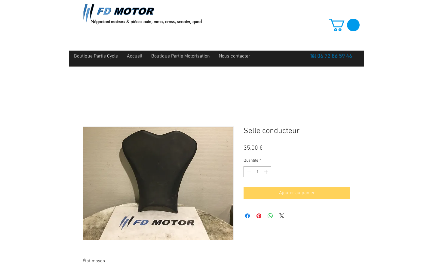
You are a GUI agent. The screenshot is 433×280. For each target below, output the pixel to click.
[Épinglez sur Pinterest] (259, 215)
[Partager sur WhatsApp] (270, 215)
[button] (344, 25)
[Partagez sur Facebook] (247, 215)
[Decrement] (248, 171)
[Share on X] (281, 215)
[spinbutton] (257, 171)
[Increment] (266, 171)
